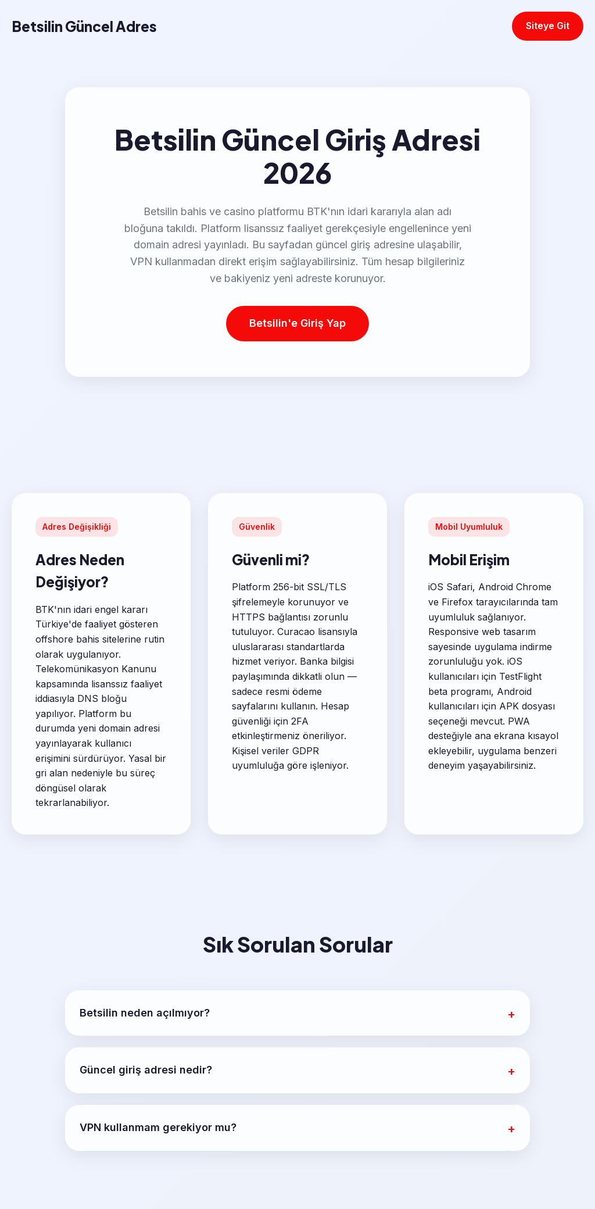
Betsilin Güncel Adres (84, 26)
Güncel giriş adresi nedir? (146, 1070)
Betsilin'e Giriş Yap (297, 323)
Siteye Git (547, 25)
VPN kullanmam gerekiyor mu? (158, 1127)
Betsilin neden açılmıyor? (145, 1013)
